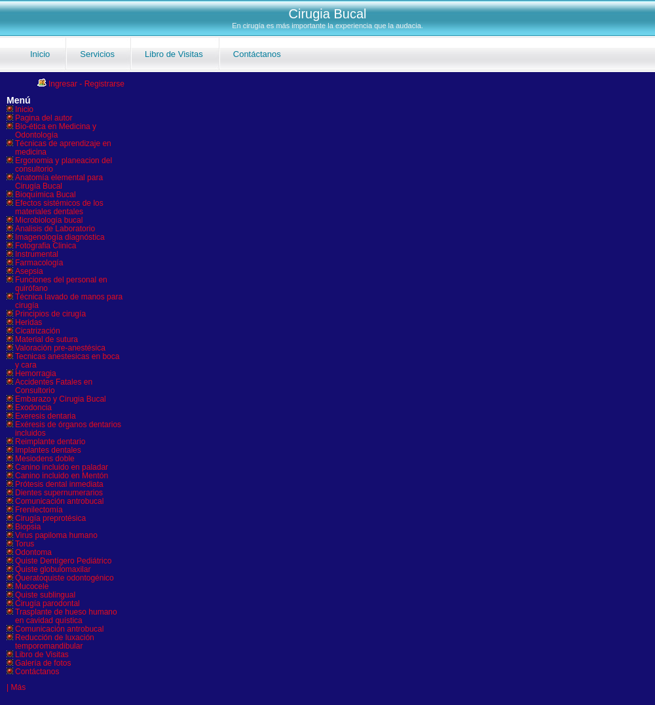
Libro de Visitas (174, 54)
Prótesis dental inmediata (59, 484)
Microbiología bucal (49, 220)
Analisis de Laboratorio (55, 228)
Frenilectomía (39, 509)
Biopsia (28, 526)
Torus (24, 543)
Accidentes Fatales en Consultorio (53, 386)
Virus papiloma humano (56, 535)
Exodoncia (33, 407)
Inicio (40, 54)
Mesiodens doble (45, 458)
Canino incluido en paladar (61, 467)
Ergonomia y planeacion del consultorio (63, 165)
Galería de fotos (43, 663)
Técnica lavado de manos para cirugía (68, 301)
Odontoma (33, 552)
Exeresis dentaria (45, 416)
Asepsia (29, 271)
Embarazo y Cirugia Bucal (60, 399)
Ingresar (62, 83)
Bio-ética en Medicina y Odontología (55, 131)
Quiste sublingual (45, 595)
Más (18, 687)
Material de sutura (46, 339)
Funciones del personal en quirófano (61, 284)
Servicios (97, 54)
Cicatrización (37, 330)
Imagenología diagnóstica (60, 237)
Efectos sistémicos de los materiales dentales (59, 207)
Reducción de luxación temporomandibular (54, 642)
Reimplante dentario (50, 441)
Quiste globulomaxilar (52, 569)
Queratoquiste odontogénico (64, 577)
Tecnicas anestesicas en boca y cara (67, 361)
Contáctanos (257, 54)
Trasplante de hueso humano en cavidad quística (66, 616)
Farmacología (39, 262)
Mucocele (31, 586)
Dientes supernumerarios (59, 492)
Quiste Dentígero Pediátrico (63, 560)
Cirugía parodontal (47, 603)
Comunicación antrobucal (59, 501)
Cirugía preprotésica (50, 518)
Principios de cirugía (50, 313)
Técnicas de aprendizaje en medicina (63, 148)
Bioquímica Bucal (45, 194)
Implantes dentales (48, 450)
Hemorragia (35, 373)
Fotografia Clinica (45, 245)
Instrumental (36, 254)
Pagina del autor (43, 118)
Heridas (28, 322)
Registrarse (104, 83)
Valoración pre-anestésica (60, 347)
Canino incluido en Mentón (61, 475)
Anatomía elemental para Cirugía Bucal (59, 182)
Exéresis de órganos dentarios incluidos (68, 429)
